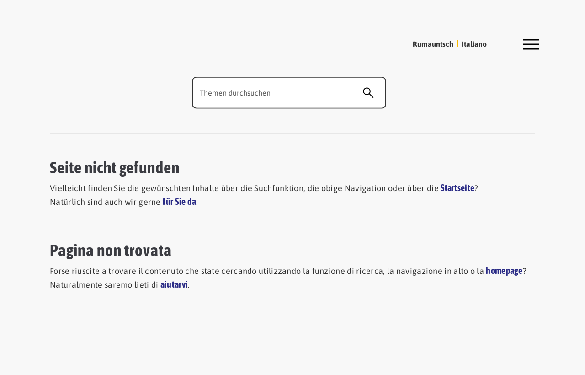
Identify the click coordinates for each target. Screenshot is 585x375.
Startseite (457, 188)
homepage (504, 270)
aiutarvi (174, 284)
